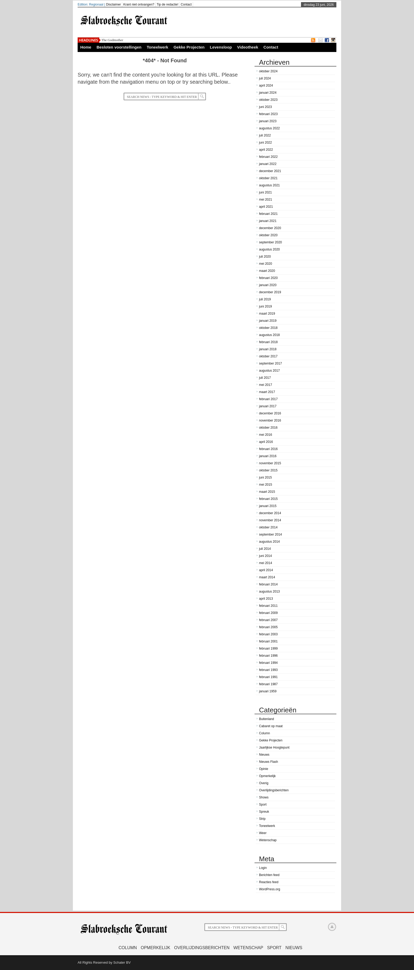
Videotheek (247, 47)
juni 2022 (265, 142)
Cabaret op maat (271, 726)
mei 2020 (265, 264)
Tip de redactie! (167, 4)
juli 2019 (265, 299)
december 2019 (270, 292)
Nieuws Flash (268, 762)
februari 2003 (268, 634)
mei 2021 (265, 199)
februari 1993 (268, 670)
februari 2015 (268, 499)
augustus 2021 (269, 185)
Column (264, 733)
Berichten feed (269, 875)
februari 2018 (268, 342)
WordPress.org (269, 889)
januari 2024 (267, 92)
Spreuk (264, 811)
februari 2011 (268, 606)
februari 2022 (268, 157)
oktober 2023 (268, 100)
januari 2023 (267, 121)
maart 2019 (267, 313)
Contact (186, 4)
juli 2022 (265, 135)
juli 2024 (265, 78)
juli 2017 (265, 378)
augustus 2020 (269, 249)
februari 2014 (268, 584)
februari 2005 (268, 627)
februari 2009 (268, 613)
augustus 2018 (269, 335)
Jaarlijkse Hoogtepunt (274, 747)
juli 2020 (265, 256)
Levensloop (221, 47)
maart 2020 (267, 271)
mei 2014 (265, 563)
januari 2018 (267, 349)
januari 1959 (267, 691)
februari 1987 (268, 684)
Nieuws (264, 754)
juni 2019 (265, 306)
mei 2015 (265, 484)
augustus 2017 (269, 370)
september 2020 (270, 242)
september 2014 (270, 534)
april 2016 (266, 442)
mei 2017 (265, 385)
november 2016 (270, 420)
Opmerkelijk (267, 776)
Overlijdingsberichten (274, 790)
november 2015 (270, 463)
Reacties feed (268, 882)
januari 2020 (267, 285)
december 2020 (270, 228)
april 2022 (266, 150)
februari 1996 (268, 655)
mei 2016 (265, 435)
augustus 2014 (269, 541)
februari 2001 (268, 641)
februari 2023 (268, 114)
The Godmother (112, 40)
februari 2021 (268, 214)
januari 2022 (267, 164)
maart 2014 (267, 577)
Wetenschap (268, 840)
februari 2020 (268, 278)
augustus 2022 (269, 128)
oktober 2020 (268, 235)
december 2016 (270, 413)
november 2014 (270, 520)
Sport (263, 804)
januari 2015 (267, 506)
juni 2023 (265, 107)
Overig (263, 783)
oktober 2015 (268, 470)
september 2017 (270, 363)
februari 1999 (268, 648)
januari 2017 (267, 406)
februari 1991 (268, 677)
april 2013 (266, 598)
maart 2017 (267, 392)
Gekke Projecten (189, 47)
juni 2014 (265, 556)
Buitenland (266, 719)
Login (263, 868)
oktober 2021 (268, 178)
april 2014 (266, 570)
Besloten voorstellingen (119, 47)
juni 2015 (265, 477)
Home (85, 47)
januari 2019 (267, 321)
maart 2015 (267, 492)
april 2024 (266, 85)
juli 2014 (265, 549)
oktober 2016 (268, 427)
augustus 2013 (269, 591)
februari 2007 (268, 620)
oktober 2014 (268, 527)
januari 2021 (267, 221)
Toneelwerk (157, 47)
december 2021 (270, 171)
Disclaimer (113, 4)
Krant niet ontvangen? (138, 4)
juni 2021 (265, 192)
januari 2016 (267, 456)
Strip (262, 819)
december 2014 (270, 513)
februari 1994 (268, 663)
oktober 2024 (268, 71)
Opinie (263, 769)
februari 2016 (268, 449)
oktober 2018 (268, 328)
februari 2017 (268, 399)
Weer (262, 833)
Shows (264, 797)
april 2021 (266, 207)
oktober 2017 (268, 356)
